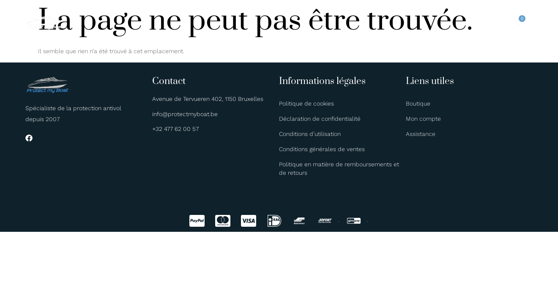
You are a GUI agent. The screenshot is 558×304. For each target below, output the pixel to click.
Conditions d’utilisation (310, 133)
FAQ (332, 21)
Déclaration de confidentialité (320, 118)
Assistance (420, 133)
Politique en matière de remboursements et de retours (339, 168)
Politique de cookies (306, 103)
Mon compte (423, 118)
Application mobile (249, 21)
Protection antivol (179, 21)
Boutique (304, 21)
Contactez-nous (373, 21)
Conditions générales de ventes (322, 149)
